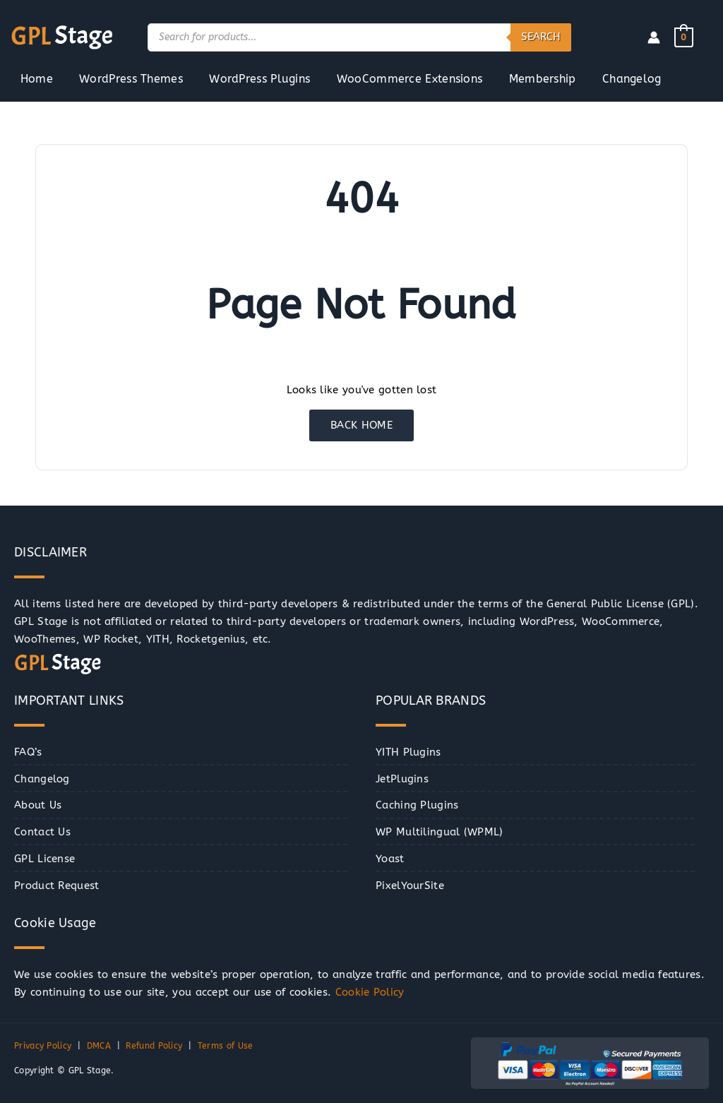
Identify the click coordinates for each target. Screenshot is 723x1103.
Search (541, 36)
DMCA (99, 1046)
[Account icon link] (653, 37)
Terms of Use (225, 1046)
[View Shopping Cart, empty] (683, 36)
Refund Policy (154, 1046)
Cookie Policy (370, 992)
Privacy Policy (42, 1046)
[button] (26, 1076)
